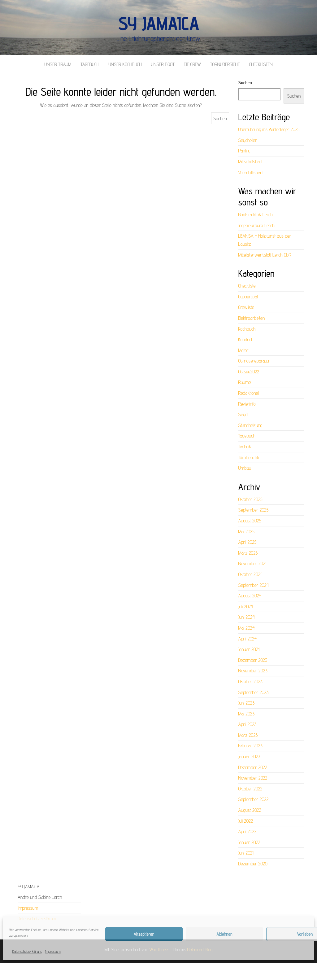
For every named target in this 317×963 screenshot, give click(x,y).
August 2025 (249, 521)
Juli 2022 (245, 821)
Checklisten (261, 64)
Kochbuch (247, 329)
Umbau (244, 468)
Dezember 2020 (252, 864)
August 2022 (249, 810)
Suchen (245, 83)
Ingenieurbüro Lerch (256, 225)
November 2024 (253, 563)
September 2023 (253, 692)
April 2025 (247, 542)
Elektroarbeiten (251, 318)
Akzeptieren (144, 934)
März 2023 (248, 735)
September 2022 (253, 799)
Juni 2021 (246, 853)
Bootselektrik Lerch (255, 215)
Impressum (53, 951)
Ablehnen (224, 934)
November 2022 (252, 778)
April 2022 (247, 831)
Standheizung (250, 425)
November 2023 (252, 671)
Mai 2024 (246, 628)
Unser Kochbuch (125, 64)
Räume (244, 382)
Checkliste (247, 286)
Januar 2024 (249, 649)
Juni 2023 (246, 703)
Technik (244, 447)
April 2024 (247, 639)
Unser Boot (163, 64)
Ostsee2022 (248, 372)
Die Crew (192, 64)
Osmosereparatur (254, 361)
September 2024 (253, 585)
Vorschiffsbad (250, 172)
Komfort (245, 339)
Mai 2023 (246, 714)
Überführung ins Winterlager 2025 (269, 129)
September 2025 (253, 510)
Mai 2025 (246, 531)
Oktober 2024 (250, 574)
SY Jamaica (158, 23)
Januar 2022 (249, 842)
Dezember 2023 (252, 660)
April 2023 (247, 724)
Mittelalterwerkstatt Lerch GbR (264, 255)
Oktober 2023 (250, 681)
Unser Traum (57, 64)
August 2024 (250, 596)
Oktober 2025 (250, 499)
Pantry (244, 151)
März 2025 (248, 553)
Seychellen (248, 140)
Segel (243, 414)
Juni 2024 (246, 617)
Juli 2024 (245, 606)
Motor (243, 350)
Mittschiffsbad (250, 162)
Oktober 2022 (250, 789)
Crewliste (246, 307)
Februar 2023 (250, 746)
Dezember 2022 (252, 767)
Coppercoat (248, 297)
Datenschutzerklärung (27, 951)
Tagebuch (89, 64)
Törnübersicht (225, 64)
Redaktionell (248, 393)
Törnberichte (249, 457)
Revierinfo (247, 404)
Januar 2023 (249, 756)
